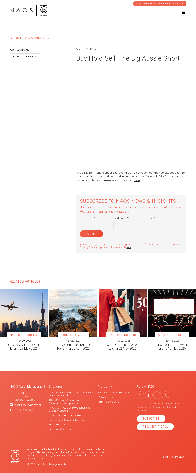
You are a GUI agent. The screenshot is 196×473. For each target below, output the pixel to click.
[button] (180, 13)
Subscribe (151, 418)
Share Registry (57, 424)
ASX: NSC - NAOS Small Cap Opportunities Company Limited (66, 402)
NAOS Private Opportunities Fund (67, 420)
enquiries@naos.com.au (28, 404)
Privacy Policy (105, 397)
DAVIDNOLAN (177, 456)
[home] (28, 10)
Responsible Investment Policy (114, 392)
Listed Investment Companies (65, 415)
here (137, 180)
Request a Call (155, 426)
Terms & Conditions (108, 401)
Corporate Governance (61, 429)
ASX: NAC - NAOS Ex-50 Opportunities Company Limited (69, 409)
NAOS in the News (25, 56)
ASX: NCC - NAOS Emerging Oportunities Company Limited (71, 394)
